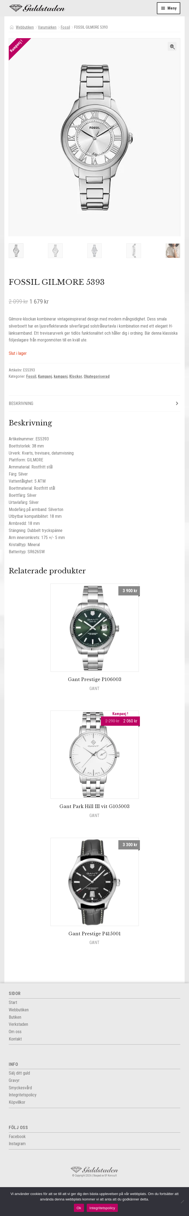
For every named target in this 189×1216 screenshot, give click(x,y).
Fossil (65, 27)
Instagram (17, 1144)
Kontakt (15, 1039)
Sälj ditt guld (19, 1073)
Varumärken (47, 27)
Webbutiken (25, 27)
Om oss (15, 1032)
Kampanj (45, 377)
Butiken (15, 1017)
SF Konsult (111, 1176)
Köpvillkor (17, 1103)
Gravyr (14, 1081)
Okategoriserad (97, 377)
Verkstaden (18, 1025)
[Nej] (182, 1201)
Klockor (75, 377)
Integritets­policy (23, 1095)
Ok (79, 1208)
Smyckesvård (20, 1088)
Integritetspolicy (102, 1208)
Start (13, 1003)
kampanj (61, 377)
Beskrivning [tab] (21, 404)
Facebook (17, 1137)
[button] (172, 46)
